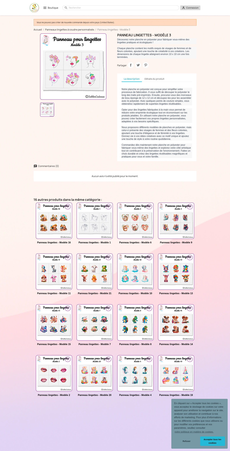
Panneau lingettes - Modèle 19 (176, 395)
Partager (131, 65)
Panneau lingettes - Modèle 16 (54, 242)
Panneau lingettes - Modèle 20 (94, 395)
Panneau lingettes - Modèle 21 (94, 293)
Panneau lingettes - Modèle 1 (94, 242)
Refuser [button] (187, 441)
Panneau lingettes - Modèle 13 (176, 293)
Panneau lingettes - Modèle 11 (54, 293)
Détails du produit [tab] (154, 78)
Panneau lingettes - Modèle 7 (94, 344)
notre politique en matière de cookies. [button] (194, 432)
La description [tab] (132, 78)
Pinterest (146, 65)
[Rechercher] (123, 7)
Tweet (138, 65)
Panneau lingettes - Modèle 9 (176, 242)
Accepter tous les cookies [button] (212, 441)
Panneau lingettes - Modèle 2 (54, 395)
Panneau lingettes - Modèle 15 (54, 344)
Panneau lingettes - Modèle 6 (135, 242)
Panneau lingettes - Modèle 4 (135, 395)
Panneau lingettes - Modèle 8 (135, 344)
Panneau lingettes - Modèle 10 (135, 293)
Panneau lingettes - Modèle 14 (176, 344)
